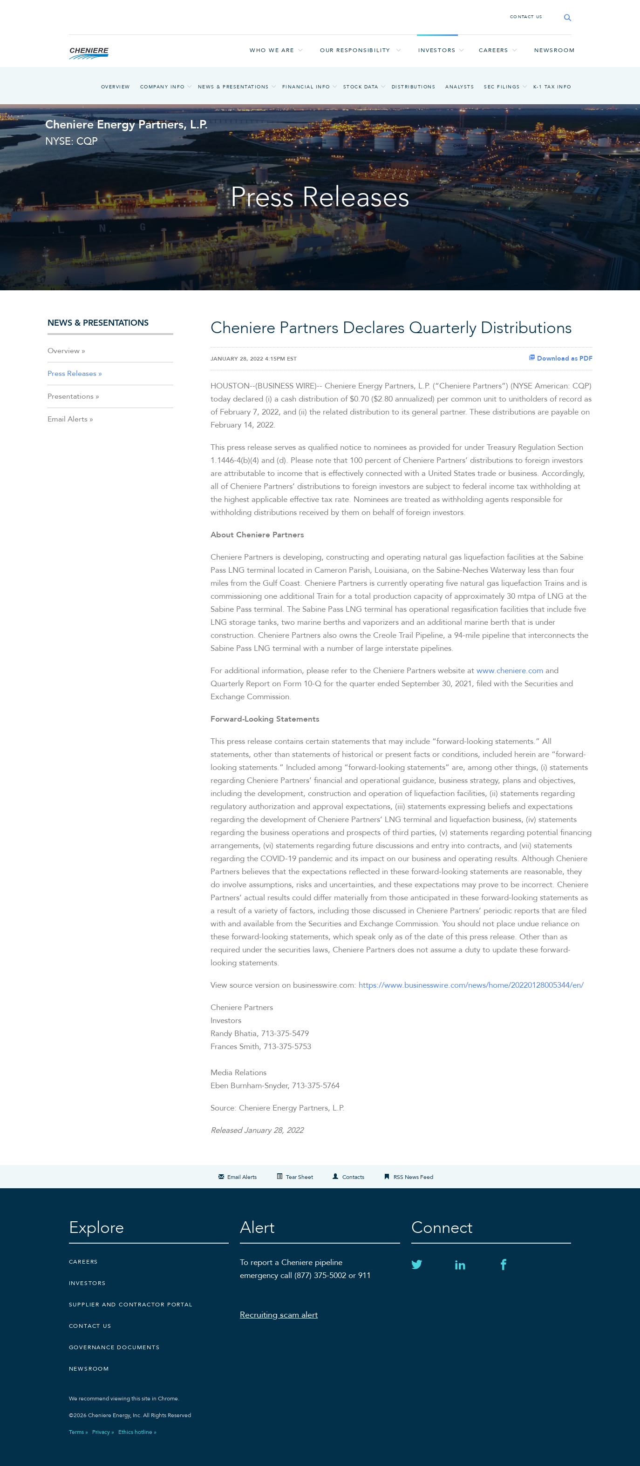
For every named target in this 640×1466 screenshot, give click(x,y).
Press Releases (72, 373)
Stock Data (361, 87)
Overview (115, 87)
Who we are (272, 50)
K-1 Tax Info (552, 87)
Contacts (353, 1177)
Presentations (71, 396)
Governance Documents (114, 1347)
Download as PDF (560, 358)
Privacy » (103, 1432)
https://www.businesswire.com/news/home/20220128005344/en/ (471, 985)
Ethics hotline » (137, 1432)
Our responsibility (355, 50)
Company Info (162, 87)
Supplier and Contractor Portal (131, 1304)
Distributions (414, 87)
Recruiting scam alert (279, 1315)
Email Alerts (68, 419)
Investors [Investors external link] (87, 1283)
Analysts (459, 87)
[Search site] (565, 17)
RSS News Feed (413, 1177)
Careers (494, 50)
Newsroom (554, 50)
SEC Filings (502, 87)
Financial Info (306, 87)
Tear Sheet (299, 1177)
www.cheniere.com (510, 670)
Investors (437, 50)
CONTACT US (526, 17)
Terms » (78, 1432)
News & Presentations (233, 87)
